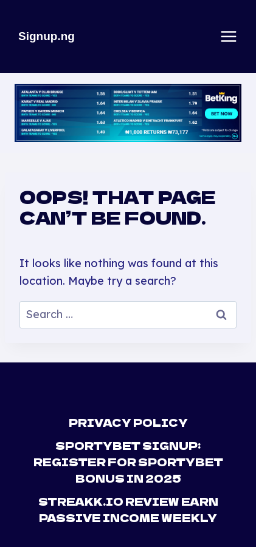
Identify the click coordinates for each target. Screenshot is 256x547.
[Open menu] (229, 36)
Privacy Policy (128, 422)
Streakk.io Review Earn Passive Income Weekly (128, 509)
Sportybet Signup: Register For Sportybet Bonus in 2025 (128, 462)
